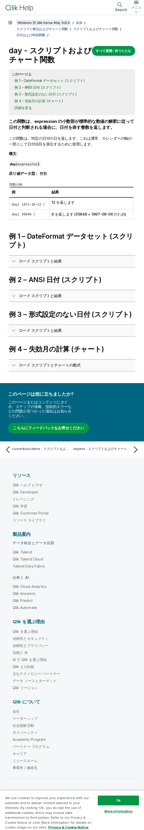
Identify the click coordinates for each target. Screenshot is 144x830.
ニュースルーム (25, 760)
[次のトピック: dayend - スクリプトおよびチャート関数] (106, 449)
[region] (72, 810)
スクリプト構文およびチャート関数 (42, 29)
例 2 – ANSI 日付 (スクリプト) (37, 87)
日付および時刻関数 (30, 35)
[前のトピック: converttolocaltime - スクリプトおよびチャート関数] (37, 449)
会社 (16, 711)
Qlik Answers (24, 593)
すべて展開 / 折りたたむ (113, 51)
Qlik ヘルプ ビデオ (28, 485)
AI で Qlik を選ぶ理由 (30, 659)
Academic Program (29, 739)
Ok (118, 800)
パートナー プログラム (31, 746)
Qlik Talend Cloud (28, 559)
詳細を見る (23, 108)
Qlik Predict (23, 600)
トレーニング (23, 499)
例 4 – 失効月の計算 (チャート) (38, 101)
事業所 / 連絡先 (25, 767)
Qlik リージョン (25, 688)
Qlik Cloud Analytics (30, 586)
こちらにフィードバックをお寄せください (48, 428)
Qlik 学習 (20, 506)
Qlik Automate (25, 607)
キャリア (20, 753)
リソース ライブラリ (29, 520)
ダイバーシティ (25, 732)
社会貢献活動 (23, 725)
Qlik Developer (25, 492)
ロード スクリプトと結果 (40, 261)
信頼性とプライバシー (31, 645)
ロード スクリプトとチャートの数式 (50, 365)
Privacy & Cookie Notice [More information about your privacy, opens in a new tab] (68, 827)
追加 (79, 23)
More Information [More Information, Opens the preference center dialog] (118, 811)
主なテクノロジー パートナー (36, 673)
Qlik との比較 (23, 666)
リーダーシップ (25, 718)
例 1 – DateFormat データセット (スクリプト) (49, 80)
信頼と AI (20, 652)
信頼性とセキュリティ (31, 638)
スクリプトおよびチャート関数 (95, 29)
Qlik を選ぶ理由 (25, 631)
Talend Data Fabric (29, 566)
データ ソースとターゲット (35, 681)
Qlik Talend (22, 552)
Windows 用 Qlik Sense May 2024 (43, 23)
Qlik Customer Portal (31, 513)
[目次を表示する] (10, 22)
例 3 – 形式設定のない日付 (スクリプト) (45, 94)
